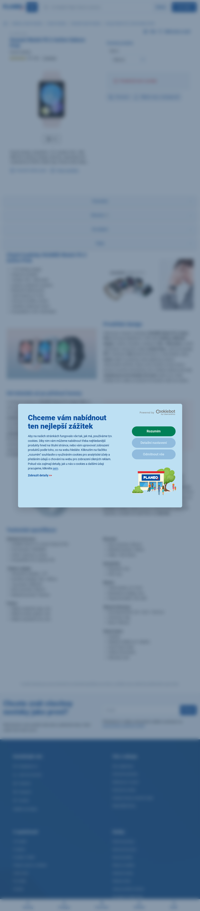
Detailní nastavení (154, 443)
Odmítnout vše (153, 454)
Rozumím (154, 431)
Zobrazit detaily (40, 475)
